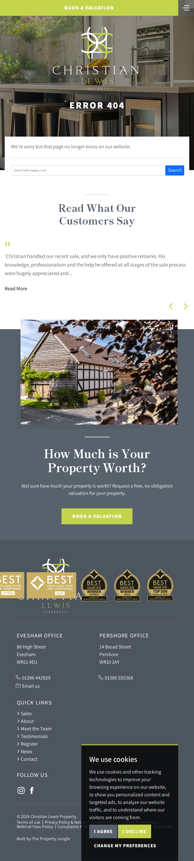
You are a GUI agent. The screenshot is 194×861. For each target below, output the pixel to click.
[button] (171, 306)
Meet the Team (34, 728)
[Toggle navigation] (186, 7)
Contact (27, 759)
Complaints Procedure (78, 826)
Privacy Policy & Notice (65, 822)
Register (27, 744)
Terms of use (28, 822)
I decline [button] (134, 852)
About (25, 721)
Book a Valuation (89, 7)
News (24, 751)
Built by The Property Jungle (43, 838)
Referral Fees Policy (35, 826)
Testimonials (32, 736)
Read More (16, 288)
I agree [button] (103, 852)
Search (175, 170)
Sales (24, 713)
